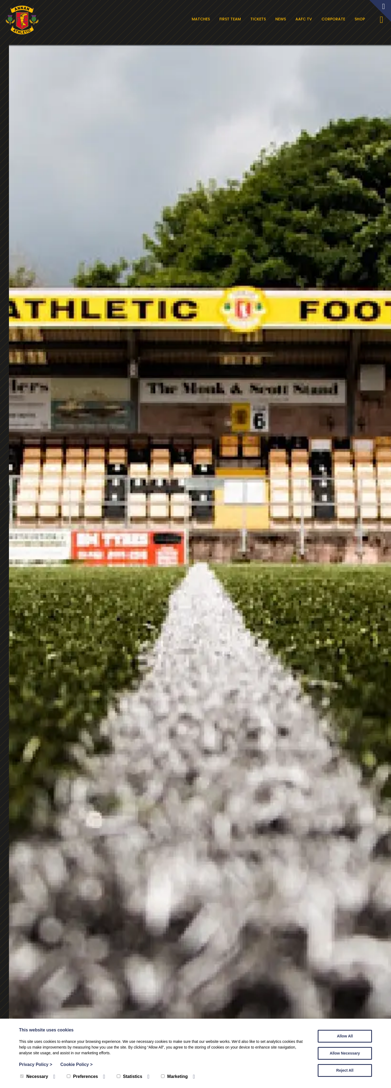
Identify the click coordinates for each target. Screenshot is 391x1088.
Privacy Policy (35, 1064)
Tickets (259, 19)
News (281, 19)
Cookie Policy (76, 1064)
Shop (361, 19)
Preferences (82, 1076)
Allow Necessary (345, 1053)
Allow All (345, 1036)
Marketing (174, 1076)
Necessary (34, 1076)
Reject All (344, 1070)
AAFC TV (305, 19)
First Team (231, 19)
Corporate (334, 19)
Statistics (129, 1076)
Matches (202, 19)
